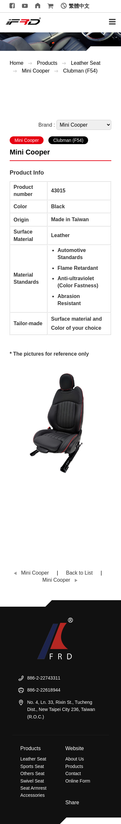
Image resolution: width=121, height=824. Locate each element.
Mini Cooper (36, 71)
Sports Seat (32, 766)
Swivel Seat (32, 781)
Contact (73, 773)
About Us (75, 758)
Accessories (32, 795)
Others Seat (32, 773)
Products (47, 63)
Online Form (78, 781)
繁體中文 (79, 6)
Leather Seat (86, 63)
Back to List (79, 573)
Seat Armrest (33, 788)
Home (17, 63)
